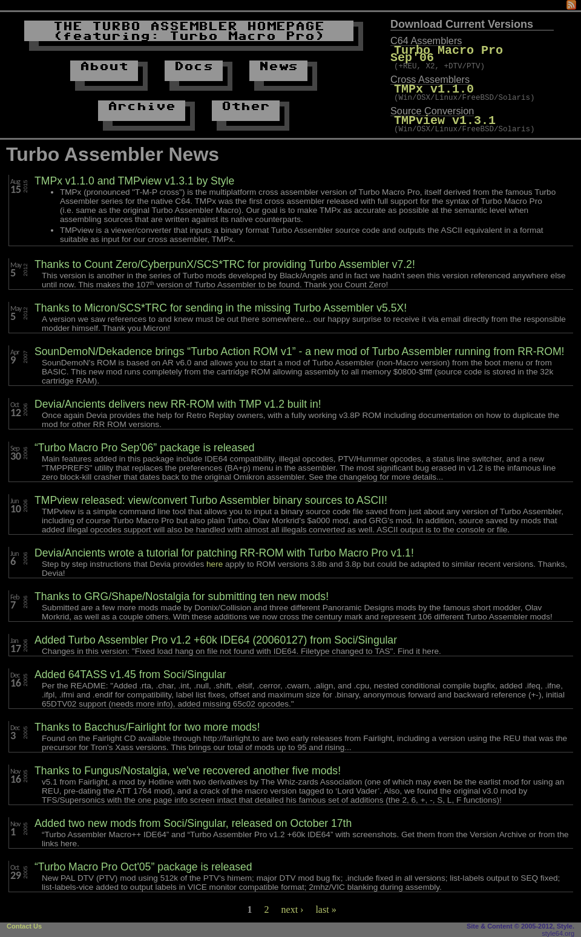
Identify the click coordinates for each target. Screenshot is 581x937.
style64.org (558, 933)
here (214, 564)
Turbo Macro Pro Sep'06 (474, 50)
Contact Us (24, 926)
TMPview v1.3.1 (445, 114)
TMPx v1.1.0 (434, 82)
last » (325, 909)
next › (292, 909)
